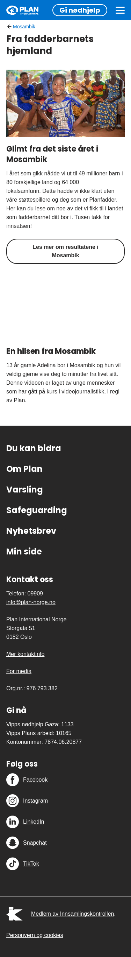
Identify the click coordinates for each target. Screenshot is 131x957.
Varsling (24, 489)
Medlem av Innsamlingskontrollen (72, 914)
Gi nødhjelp (79, 10)
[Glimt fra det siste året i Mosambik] (65, 103)
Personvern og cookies (34, 935)
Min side (24, 551)
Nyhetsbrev (31, 531)
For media (18, 671)
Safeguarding (36, 510)
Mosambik (24, 26)
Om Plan (24, 469)
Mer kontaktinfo (25, 654)
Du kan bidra (33, 448)
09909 (35, 593)
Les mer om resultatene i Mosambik (65, 251)
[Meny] (120, 10)
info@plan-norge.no (31, 602)
